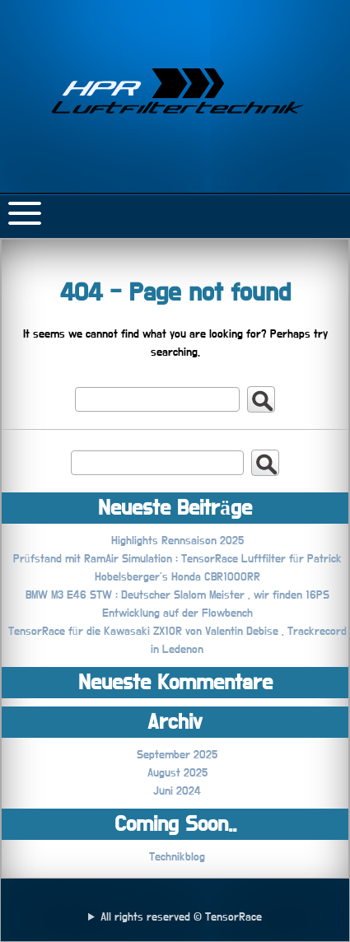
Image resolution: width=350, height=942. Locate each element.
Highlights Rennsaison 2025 (177, 541)
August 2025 (177, 773)
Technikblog (177, 857)
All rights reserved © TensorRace (181, 917)
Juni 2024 (177, 791)
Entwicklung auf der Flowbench (177, 613)
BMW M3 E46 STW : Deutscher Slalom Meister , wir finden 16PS (177, 595)
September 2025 (177, 755)
